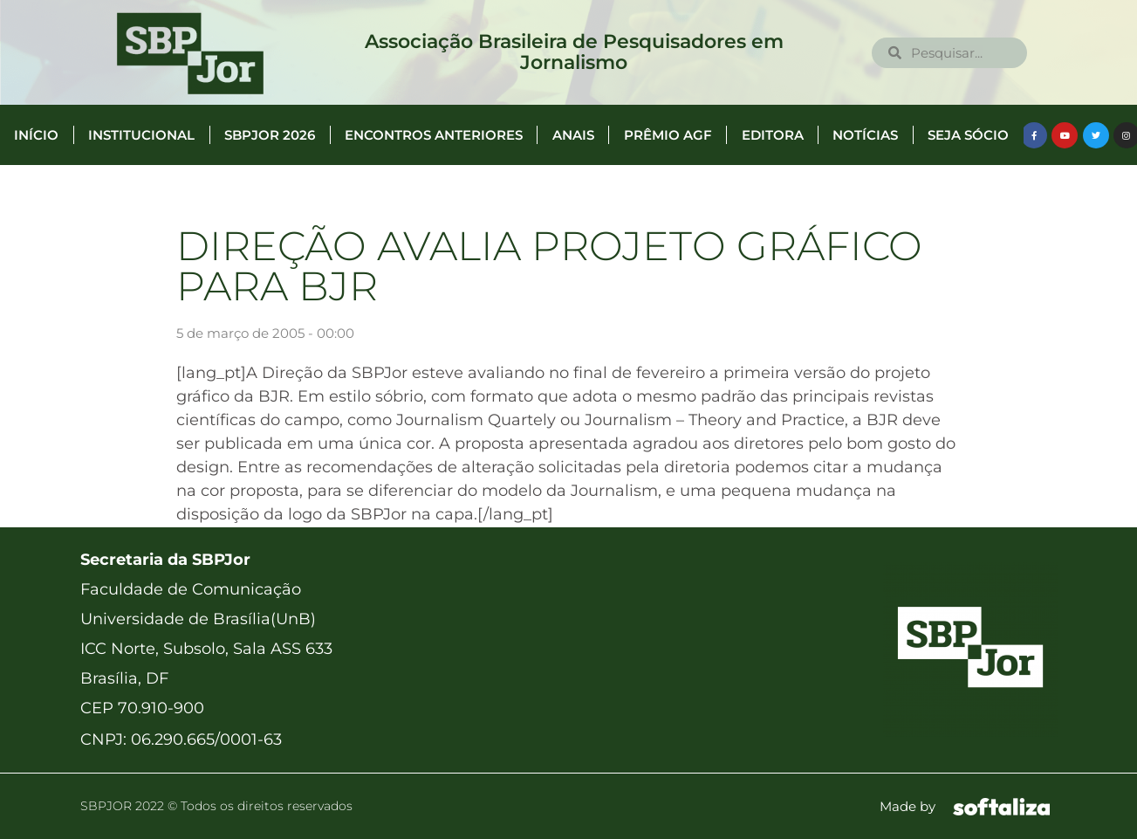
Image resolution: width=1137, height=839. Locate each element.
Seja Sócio (968, 135)
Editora (773, 135)
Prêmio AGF (668, 135)
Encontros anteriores (434, 135)
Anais (573, 135)
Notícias (865, 135)
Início (36, 135)
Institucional (141, 135)
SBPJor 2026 (269, 135)
